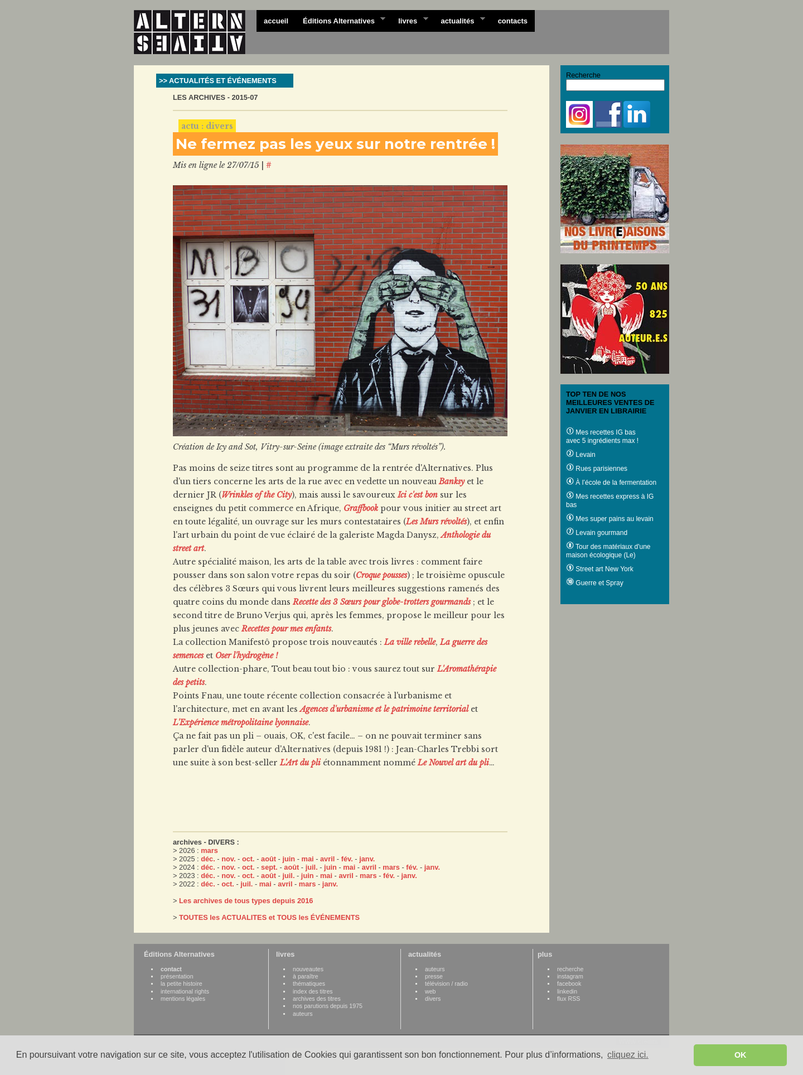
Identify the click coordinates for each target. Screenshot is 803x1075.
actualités (459, 20)
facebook (569, 983)
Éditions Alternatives (340, 20)
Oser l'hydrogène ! (246, 655)
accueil (276, 21)
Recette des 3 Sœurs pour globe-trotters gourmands (382, 602)
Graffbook (361, 508)
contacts (513, 21)
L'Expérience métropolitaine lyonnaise (240, 722)
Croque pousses (381, 575)
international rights (185, 991)
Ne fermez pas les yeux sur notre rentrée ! (335, 144)
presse (434, 976)
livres (409, 20)
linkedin (567, 991)
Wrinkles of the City (256, 495)
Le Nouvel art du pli (453, 763)
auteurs (303, 1013)
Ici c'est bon (418, 495)
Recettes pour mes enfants (286, 629)
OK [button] (740, 1054)
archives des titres (317, 998)
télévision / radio (446, 983)
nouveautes (308, 969)
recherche (570, 969)
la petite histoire (181, 983)
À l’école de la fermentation (611, 482)
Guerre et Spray (594, 583)
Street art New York (599, 569)
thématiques (309, 983)
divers (433, 998)
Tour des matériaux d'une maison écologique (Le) (608, 551)
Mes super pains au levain (610, 519)
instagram (570, 976)
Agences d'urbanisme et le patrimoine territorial (384, 709)
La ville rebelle (410, 642)
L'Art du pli (300, 763)
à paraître (305, 976)
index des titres (313, 991)
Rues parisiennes (596, 469)
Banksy (452, 481)
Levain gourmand (596, 533)
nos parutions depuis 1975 (327, 1005)
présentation (177, 976)
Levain (581, 455)
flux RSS (568, 998)
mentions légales (183, 998)
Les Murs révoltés (436, 522)
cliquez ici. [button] (628, 1054)
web (430, 991)
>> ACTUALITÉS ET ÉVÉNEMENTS (218, 80)
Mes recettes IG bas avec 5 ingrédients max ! (602, 436)
